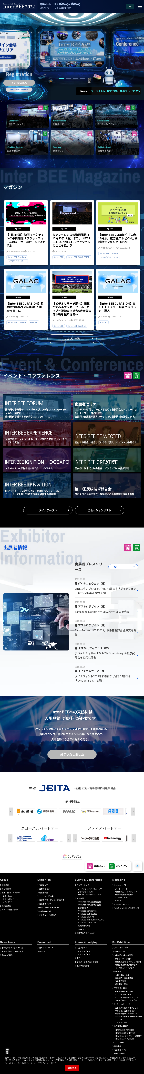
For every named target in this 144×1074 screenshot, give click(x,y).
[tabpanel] (72, 49)
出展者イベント (45, 903)
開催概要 (5, 885)
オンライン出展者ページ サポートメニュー (129, 1018)
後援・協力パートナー (11, 892)
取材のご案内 (7, 955)
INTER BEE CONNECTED (87, 913)
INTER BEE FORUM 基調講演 (89, 902)
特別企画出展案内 (121, 1026)
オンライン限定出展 (123, 994)
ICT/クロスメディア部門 (124, 967)
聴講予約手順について (86, 933)
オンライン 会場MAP (47, 915)
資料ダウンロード (46, 947)
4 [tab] (82, 78)
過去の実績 (6, 888)
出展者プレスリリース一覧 (12, 951)
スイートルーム (121, 1022)
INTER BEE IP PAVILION (87, 922)
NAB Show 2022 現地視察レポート (128, 908)
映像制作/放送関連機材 (124, 894)
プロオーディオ (121, 888)
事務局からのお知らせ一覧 (12, 947)
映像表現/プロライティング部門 (128, 962)
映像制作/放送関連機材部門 (126, 964)
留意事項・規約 (121, 984)
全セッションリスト (99, 510)
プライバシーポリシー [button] (48, 1063)
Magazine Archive (121, 904)
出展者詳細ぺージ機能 (124, 991)
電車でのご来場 (84, 951)
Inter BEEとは (119, 951)
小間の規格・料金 (122, 975)
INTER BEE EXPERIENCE (87, 910)
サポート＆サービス (122, 1004)
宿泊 (78, 958)
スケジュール (119, 1042)
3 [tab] (75, 78)
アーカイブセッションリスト (89, 894)
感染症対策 (6, 905)
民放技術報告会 (84, 925)
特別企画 (80, 898)
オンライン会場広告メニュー (126, 997)
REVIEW (42, 951)
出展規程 (117, 971)
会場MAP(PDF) (45, 911)
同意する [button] (72, 1068)
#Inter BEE (58, 256)
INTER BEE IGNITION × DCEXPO (91, 919)
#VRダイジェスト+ (17, 261)
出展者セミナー (45, 888)
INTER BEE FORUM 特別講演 (89, 905)
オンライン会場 (120, 987)
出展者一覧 (43, 892)
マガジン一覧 (72, 338)
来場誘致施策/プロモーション (127, 1013)
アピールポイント (121, 947)
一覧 (114, 566)
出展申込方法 (120, 981)
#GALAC (34, 322)
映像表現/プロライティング (126, 891)
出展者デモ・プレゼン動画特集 (51, 900)
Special (118, 900)
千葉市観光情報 (83, 965)
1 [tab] (61, 78)
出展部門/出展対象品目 (123, 955)
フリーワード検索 (46, 896)
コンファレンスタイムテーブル (90, 888)
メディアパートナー (11, 902)
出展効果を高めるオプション (126, 1007)
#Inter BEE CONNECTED (79, 256)
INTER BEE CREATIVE (86, 916)
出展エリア (43, 885)
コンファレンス (83, 885)
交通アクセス (82, 947)
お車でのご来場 (84, 954)
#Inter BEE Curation (17, 256)
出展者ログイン (120, 1050)
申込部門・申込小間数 (124, 978)
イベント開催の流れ (10, 909)
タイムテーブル (48, 510)
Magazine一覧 (120, 885)
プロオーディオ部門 (123, 959)
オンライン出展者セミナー (126, 1010)
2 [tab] (68, 78)
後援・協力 (7, 896)
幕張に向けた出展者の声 (49, 907)
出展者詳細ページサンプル (126, 1000)
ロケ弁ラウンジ (83, 929)
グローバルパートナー (12, 899)
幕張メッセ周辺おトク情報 (87, 962)
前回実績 (117, 1046)
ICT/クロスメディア (123, 897)
